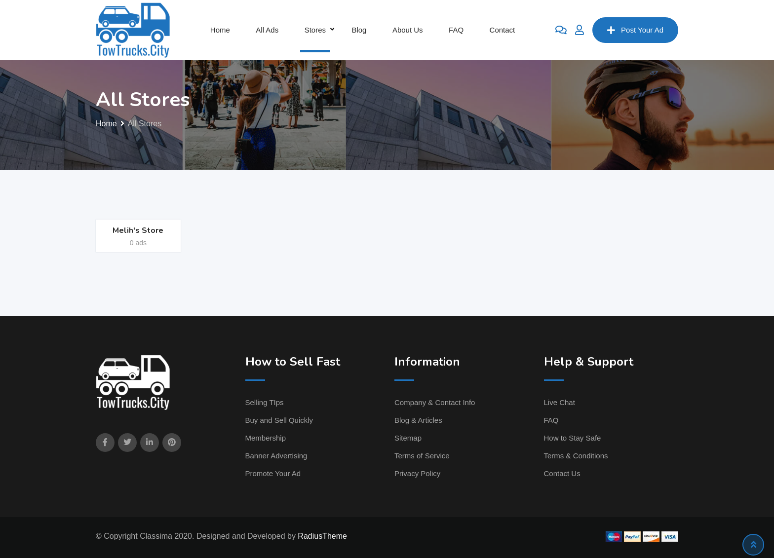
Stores (315, 30)
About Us (407, 30)
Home (220, 30)
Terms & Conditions (576, 455)
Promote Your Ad (273, 473)
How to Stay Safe (572, 438)
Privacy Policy (417, 473)
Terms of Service (422, 455)
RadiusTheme (322, 536)
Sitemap (408, 438)
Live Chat (559, 402)
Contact (502, 30)
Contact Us (562, 473)
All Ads (267, 30)
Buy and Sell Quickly (279, 420)
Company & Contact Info (434, 402)
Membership (265, 438)
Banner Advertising (276, 455)
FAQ (456, 30)
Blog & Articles (418, 420)
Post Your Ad (635, 30)
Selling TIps (264, 402)
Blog (358, 30)
